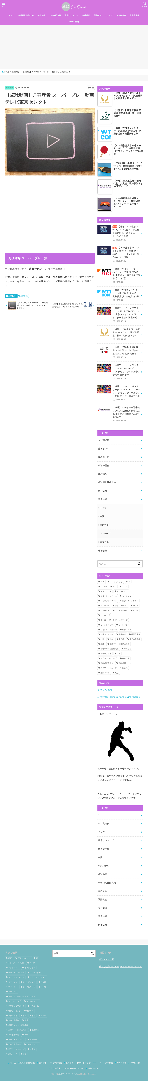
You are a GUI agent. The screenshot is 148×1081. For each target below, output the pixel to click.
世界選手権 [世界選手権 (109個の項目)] (135, 634)
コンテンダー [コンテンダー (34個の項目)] (127, 596)
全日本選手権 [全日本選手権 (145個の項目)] (135, 639)
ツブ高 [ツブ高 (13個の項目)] (136, 606)
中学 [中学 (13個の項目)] (111, 639)
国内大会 (104, 525)
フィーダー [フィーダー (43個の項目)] (105, 610)
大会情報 (102, 491)
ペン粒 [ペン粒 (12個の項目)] (136, 610)
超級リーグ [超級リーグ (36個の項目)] (105, 673)
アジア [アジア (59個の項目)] (124, 586)
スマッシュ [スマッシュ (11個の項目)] (105, 606)
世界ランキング (71, 15)
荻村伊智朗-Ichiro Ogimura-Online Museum (118, 697)
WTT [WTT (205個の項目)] (114, 586)
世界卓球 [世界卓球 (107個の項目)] (122, 634)
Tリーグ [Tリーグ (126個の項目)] (104, 586)
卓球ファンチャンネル (68, 1074)
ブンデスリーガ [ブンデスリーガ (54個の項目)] (121, 610)
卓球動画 (86, 15)
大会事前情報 (55, 15)
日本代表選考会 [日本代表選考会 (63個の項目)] (107, 663)
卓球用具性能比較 (26, 15)
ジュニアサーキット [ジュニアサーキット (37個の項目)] (109, 601)
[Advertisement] (74, 46)
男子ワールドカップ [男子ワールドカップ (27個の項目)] (109, 668)
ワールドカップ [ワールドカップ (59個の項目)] (107, 625)
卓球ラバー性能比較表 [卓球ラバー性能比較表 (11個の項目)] (109, 649)
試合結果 (41, 15)
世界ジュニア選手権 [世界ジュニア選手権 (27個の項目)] (109, 630)
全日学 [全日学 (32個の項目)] (121, 639)
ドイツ (103, 508)
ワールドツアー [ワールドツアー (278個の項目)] (125, 625)
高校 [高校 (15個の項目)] (117, 673)
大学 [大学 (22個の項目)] (119, 654)
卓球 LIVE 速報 (104, 690)
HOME (6, 72)
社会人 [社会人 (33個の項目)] (125, 668)
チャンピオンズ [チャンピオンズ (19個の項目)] (121, 606)
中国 (102, 516)
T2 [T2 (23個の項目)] (129, 582)
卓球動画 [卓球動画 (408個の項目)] (127, 649)
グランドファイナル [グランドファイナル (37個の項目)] (109, 596)
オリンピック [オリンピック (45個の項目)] (122, 591)
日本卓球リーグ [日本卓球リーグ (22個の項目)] (125, 663)
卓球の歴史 (74, 22)
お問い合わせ (93, 1068)
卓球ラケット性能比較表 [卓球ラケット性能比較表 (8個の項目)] (119, 644)
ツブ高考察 (121, 15)
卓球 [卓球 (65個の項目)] (102, 644)
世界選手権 (135, 15)
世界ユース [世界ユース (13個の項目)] (126, 630)
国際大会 (104, 542)
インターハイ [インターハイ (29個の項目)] (106, 591)
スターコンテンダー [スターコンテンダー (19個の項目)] (130, 601)
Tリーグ (108, 15)
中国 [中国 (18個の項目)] (102, 639)
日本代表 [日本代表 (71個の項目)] (125, 658)
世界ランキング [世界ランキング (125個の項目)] (107, 634)
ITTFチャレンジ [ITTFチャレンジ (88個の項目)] (116, 582)
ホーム (11, 15)
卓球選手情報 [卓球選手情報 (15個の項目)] (106, 654)
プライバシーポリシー (74, 1068)
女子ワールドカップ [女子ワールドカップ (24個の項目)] (109, 658)
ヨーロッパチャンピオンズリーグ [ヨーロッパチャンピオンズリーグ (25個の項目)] (114, 620)
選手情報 (98, 15)
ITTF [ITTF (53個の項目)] (102, 582)
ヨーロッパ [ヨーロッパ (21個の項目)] (105, 615)
